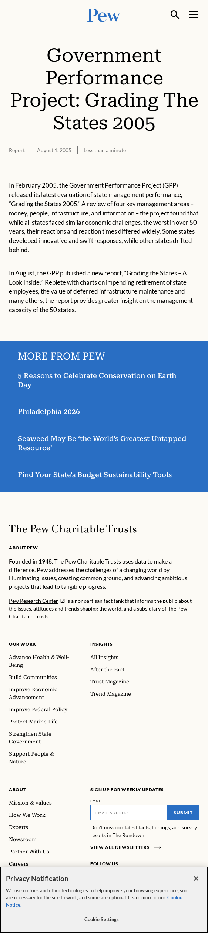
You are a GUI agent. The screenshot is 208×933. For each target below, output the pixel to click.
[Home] (73, 529)
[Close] (196, 880)
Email (95, 801)
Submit (183, 812)
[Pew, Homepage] (104, 14)
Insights (101, 644)
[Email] (128, 812)
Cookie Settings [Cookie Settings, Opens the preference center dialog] (101, 921)
